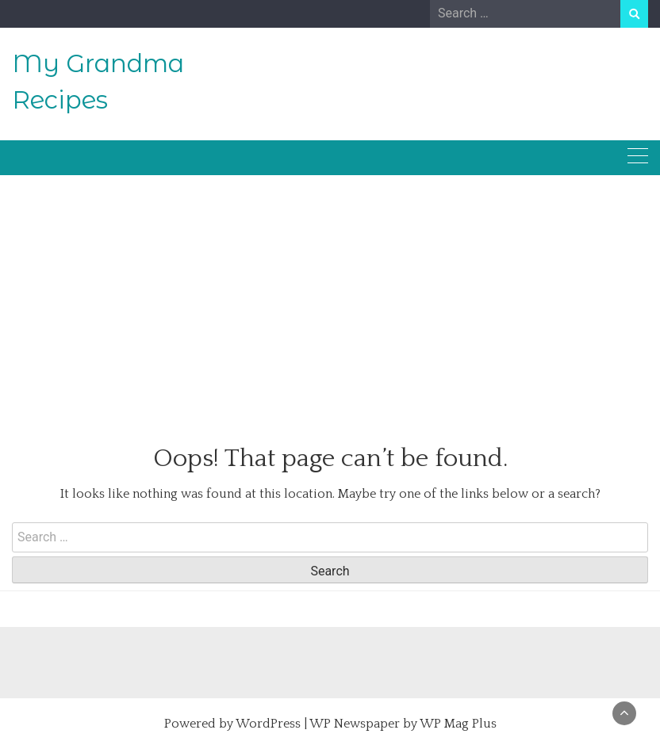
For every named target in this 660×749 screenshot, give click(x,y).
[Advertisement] (330, 292)
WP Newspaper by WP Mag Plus (403, 724)
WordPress (268, 724)
